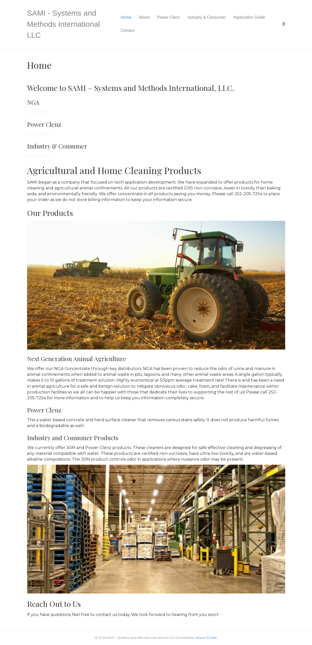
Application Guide (249, 17)
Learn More (38, 112)
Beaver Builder (206, 637)
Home (126, 17)
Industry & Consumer (207, 17)
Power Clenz (168, 17)
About (144, 17)
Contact (128, 30)
